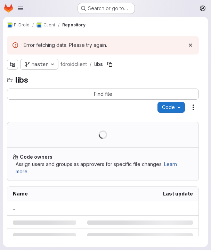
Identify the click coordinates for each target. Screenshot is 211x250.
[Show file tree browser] (12, 64)
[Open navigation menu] (20, 8)
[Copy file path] (109, 64)
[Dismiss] (190, 45)
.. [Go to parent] (14, 208)
